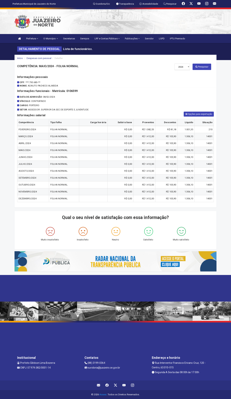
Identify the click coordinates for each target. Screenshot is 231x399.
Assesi (103, 394)
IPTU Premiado (177, 38)
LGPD (162, 38)
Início (20, 58)
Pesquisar (201, 66)
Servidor (149, 38)
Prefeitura (32, 38)
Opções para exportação (198, 114)
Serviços (84, 38)
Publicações (132, 38)
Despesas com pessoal (39, 58)
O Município (50, 38)
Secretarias (69, 38)
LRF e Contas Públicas (107, 38)
